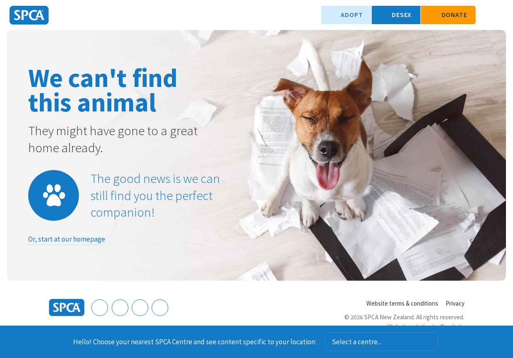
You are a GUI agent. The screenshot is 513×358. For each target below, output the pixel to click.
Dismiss (449, 342)
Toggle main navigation (499, 15)
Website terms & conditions (402, 303)
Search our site (486, 15)
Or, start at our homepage (66, 239)
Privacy (455, 303)
